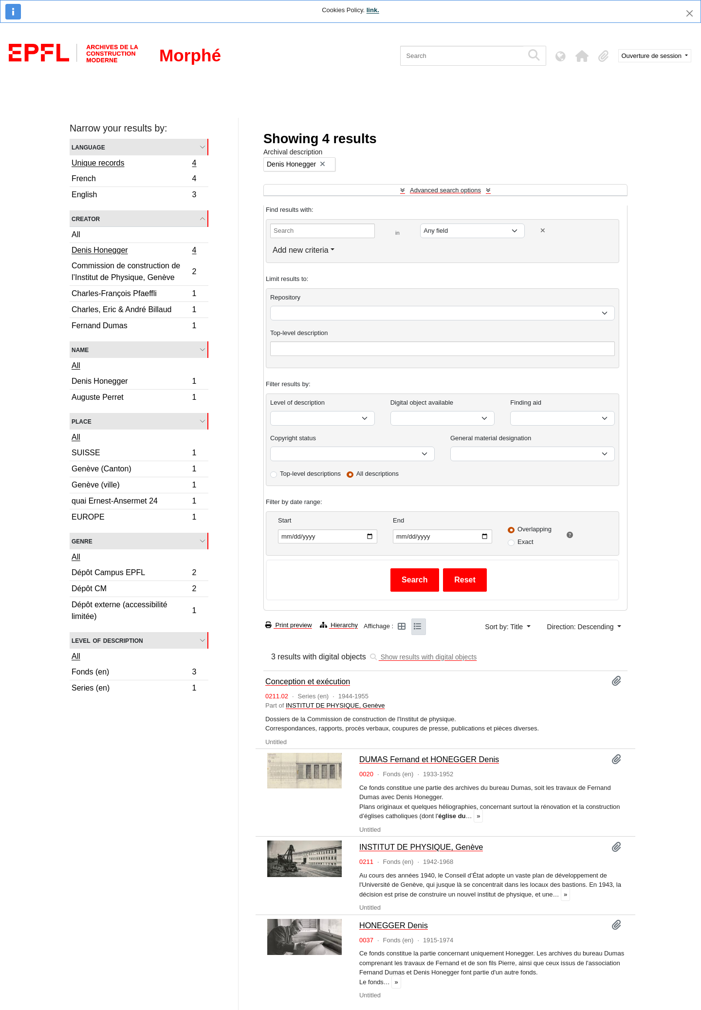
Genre (82, 540)
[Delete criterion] (542, 230)
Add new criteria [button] (301, 250)
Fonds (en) (134, 673)
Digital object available (421, 402)
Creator (86, 218)
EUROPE (134, 518)
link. (373, 10)
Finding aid (525, 402)
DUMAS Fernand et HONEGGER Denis (429, 759)
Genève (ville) (134, 486)
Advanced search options (445, 190)
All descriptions (377, 473)
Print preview (288, 625)
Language (88, 146)
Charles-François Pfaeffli (134, 295)
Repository (285, 297)
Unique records (134, 164)
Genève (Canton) (134, 470)
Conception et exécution (307, 681)
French (134, 180)
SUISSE (134, 454)
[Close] (690, 13)
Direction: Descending (581, 627)
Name (80, 349)
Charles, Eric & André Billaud (134, 311)
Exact (525, 541)
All (76, 234)
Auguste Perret (134, 398)
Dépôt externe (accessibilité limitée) (134, 610)
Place (82, 421)
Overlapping (534, 529)
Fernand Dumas (134, 327)
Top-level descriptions (310, 473)
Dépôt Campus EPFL (134, 574)
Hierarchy (339, 625)
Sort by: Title (505, 627)
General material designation (490, 438)
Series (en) (134, 689)
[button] (582, 56)
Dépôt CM (134, 590)
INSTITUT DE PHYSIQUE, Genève (335, 705)
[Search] (461, 56)
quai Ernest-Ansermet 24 (134, 502)
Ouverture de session (652, 55)
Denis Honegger (134, 251)
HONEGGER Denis (393, 925)
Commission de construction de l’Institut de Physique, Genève (134, 271)
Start (284, 520)
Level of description (107, 640)
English (134, 196)
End (398, 520)
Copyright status (293, 438)
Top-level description (299, 333)
